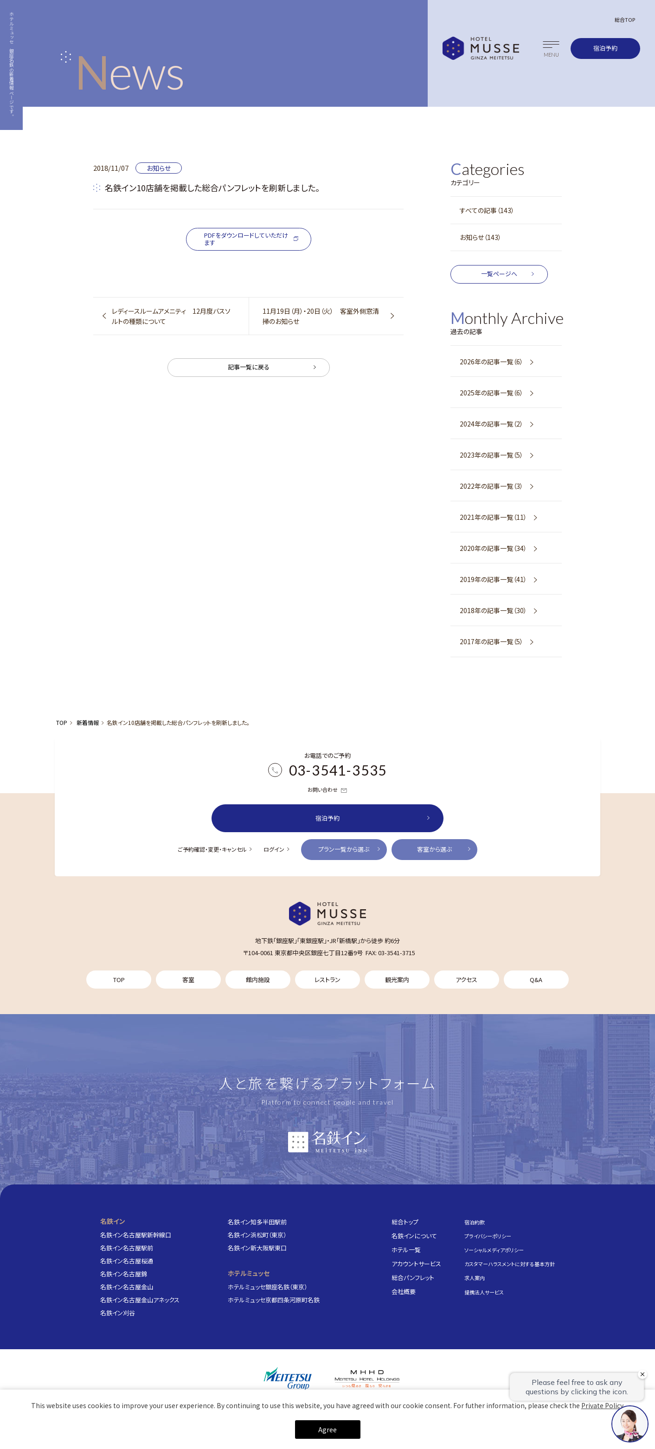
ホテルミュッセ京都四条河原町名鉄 (274, 1299)
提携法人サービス (484, 1291)
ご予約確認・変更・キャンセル (212, 849)
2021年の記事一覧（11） (493, 517)
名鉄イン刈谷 (117, 1312)
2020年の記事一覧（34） (493, 548)
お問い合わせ (327, 790)
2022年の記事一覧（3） (491, 486)
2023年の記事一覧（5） (491, 454)
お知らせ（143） (480, 237)
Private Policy (602, 1405)
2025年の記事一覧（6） (491, 392)
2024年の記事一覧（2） (491, 423)
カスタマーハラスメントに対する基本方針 (509, 1264)
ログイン (273, 849)
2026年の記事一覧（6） (491, 361)
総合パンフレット (413, 1277)
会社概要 (404, 1291)
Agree (327, 1429)
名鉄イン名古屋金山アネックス (140, 1299)
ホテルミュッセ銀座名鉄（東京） (267, 1286)
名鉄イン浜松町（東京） (257, 1234)
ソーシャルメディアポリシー (494, 1250)
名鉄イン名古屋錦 (123, 1273)
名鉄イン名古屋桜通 (126, 1260)
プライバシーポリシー (487, 1235)
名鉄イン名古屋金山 (126, 1286)
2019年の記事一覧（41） (493, 579)
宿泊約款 (474, 1221)
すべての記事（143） (487, 210)
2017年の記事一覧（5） (491, 641)
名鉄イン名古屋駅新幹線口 (135, 1234)
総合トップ (405, 1221)
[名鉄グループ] (288, 1378)
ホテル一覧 (406, 1249)
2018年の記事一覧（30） (493, 610)
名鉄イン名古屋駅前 (126, 1247)
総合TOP (625, 19)
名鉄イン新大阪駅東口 (257, 1247)
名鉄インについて (414, 1235)
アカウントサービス (416, 1263)
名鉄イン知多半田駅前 (257, 1221)
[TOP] (327, 913)
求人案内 (474, 1277)
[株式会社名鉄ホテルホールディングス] (367, 1378)
